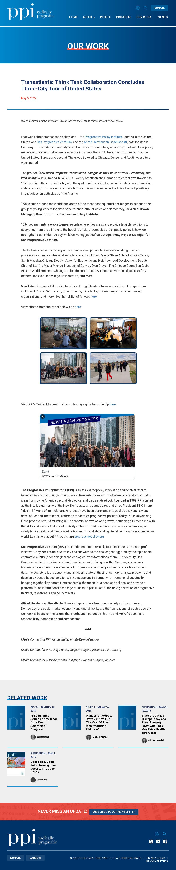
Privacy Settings (157, 861)
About (89, 17)
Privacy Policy (156, 858)
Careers (35, 857)
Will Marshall (43, 737)
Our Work (143, 17)
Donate (159, 7)
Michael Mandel (100, 737)
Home (73, 17)
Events (162, 17)
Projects (123, 17)
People (105, 17)
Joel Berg (42, 780)
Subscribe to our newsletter (113, 811)
